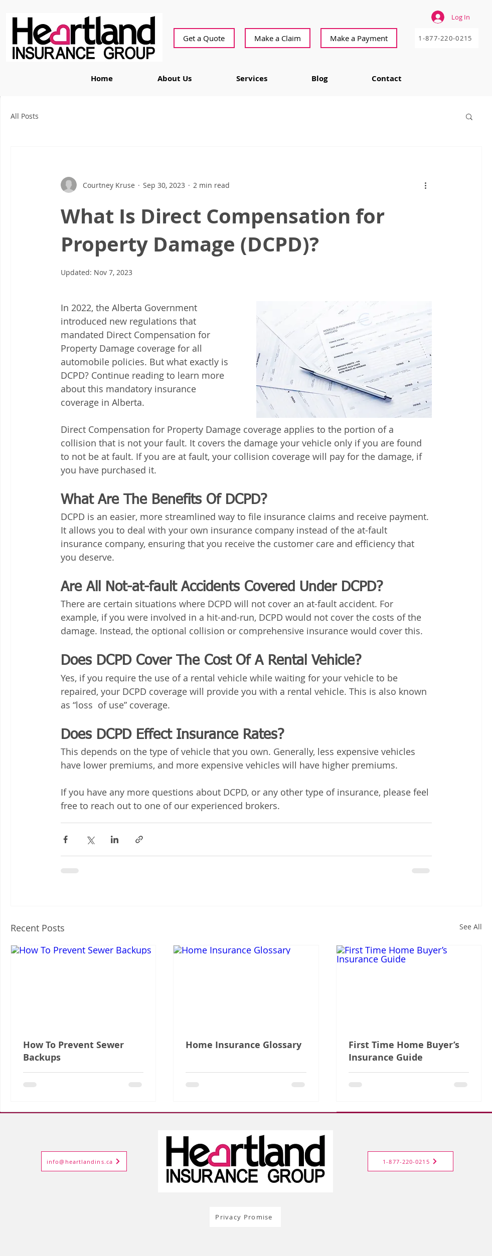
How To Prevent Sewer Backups (73, 1051)
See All (470, 926)
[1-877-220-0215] (446, 38)
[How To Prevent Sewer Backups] (83, 986)
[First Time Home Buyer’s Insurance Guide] (409, 986)
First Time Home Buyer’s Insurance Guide (404, 1051)
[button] (469, 116)
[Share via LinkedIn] (114, 839)
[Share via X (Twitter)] (90, 839)
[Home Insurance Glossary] (246, 986)
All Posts (25, 116)
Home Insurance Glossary (243, 1045)
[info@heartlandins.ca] (84, 1161)
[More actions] (426, 185)
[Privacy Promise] (245, 1217)
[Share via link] (139, 839)
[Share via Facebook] (65, 839)
